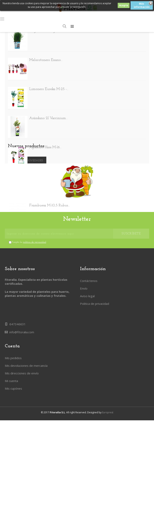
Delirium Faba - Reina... (47, 177)
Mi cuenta (11, 493)
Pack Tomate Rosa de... (46, 235)
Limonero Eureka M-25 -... (48, 90)
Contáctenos (88, 410)
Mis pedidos (13, 470)
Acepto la (28, 371)
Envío (83, 418)
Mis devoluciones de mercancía (26, 478)
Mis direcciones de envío (22, 485)
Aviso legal (87, 425)
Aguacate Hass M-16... (45, 148)
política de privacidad (34, 371)
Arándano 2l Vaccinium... (48, 119)
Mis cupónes (13, 501)
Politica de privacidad (94, 433)
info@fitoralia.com (21, 442)
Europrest (107, 517)
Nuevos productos (26, 270)
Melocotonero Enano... (46, 61)
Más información (142, 5)
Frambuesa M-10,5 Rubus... (49, 206)
